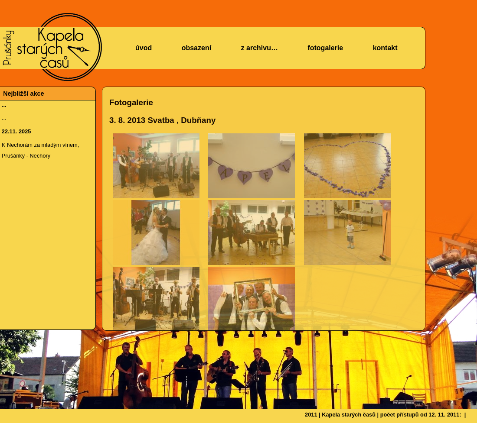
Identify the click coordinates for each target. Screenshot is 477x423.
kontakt (385, 48)
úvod (143, 48)
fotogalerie (325, 48)
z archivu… (259, 48)
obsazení (196, 48)
